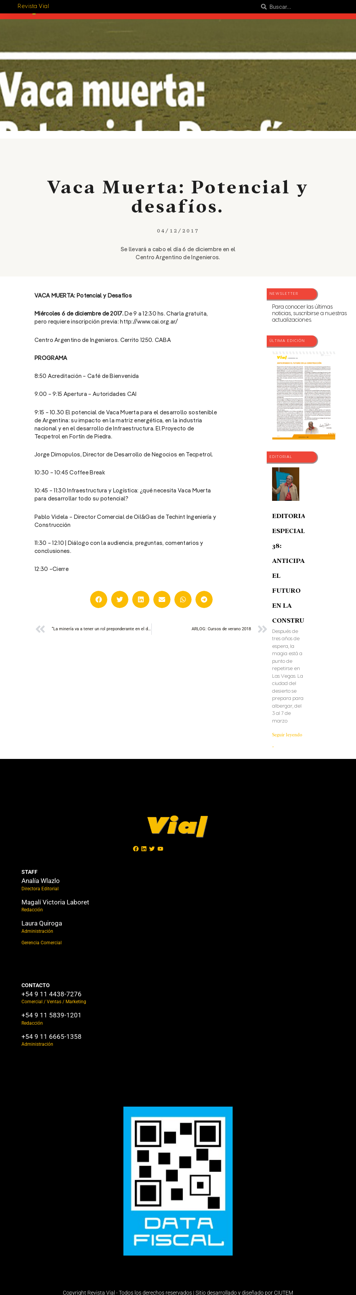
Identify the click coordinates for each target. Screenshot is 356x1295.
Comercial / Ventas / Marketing (53, 1001)
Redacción (32, 909)
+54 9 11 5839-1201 (51, 1015)
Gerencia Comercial (41, 942)
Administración (37, 931)
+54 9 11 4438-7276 (51, 994)
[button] (98, 599)
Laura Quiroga (41, 923)
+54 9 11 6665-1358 (51, 1036)
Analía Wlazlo (40, 881)
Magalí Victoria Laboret (55, 902)
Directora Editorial (40, 888)
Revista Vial (33, 6)
